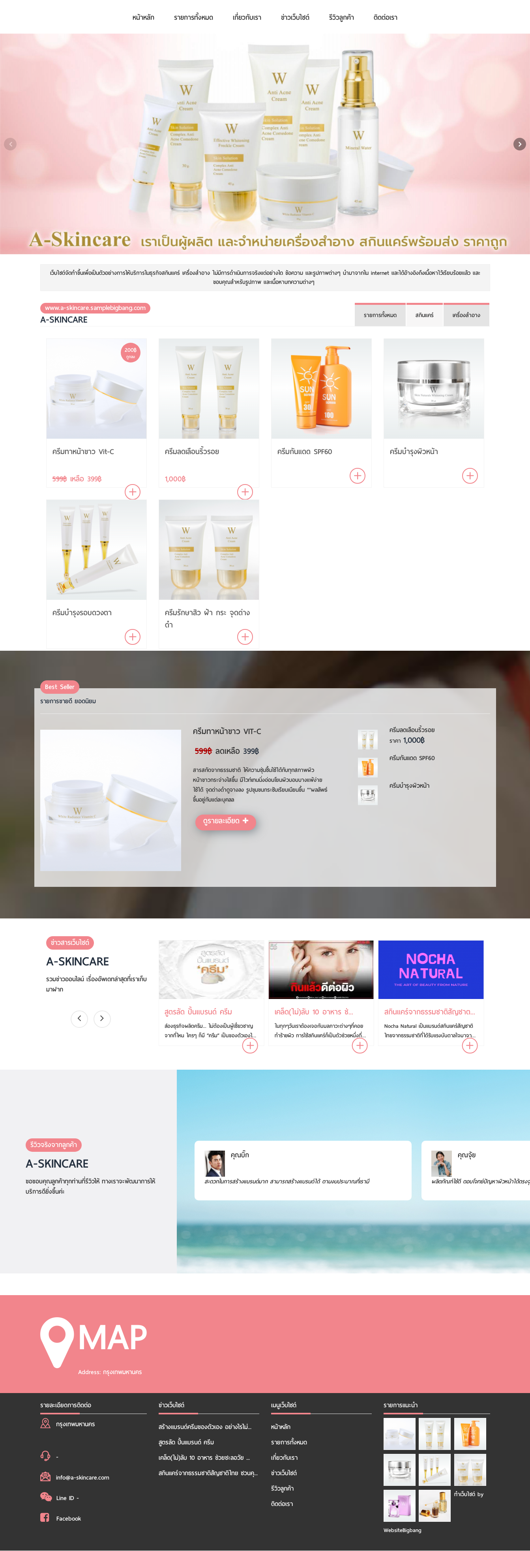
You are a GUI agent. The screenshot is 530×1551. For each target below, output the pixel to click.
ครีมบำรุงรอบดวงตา (82, 613)
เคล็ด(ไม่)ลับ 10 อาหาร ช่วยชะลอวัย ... (204, 1458)
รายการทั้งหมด (193, 17)
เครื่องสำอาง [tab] (466, 315)
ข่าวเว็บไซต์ (295, 17)
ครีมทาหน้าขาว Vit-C (83, 451)
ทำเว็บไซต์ (464, 1494)
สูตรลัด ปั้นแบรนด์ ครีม (186, 1442)
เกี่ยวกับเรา (247, 17)
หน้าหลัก (143, 17)
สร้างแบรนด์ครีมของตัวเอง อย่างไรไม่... (205, 1427)
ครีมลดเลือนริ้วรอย (192, 451)
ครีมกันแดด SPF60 (304, 451)
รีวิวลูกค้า (341, 17)
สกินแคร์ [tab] (425, 315)
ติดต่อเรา (385, 17)
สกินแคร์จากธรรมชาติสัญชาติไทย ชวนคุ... (208, 1473)
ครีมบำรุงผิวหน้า (414, 451)
